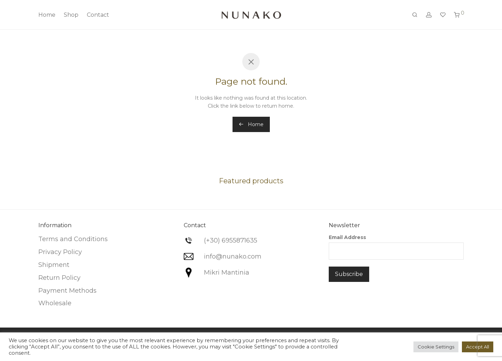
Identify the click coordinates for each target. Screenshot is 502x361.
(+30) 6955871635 (230, 240)
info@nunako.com (232, 256)
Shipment (53, 265)
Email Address (347, 237)
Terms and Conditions (73, 239)
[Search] (415, 15)
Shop (71, 14)
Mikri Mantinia (226, 272)
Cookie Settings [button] (436, 347)
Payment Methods (67, 290)
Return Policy (59, 278)
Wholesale (54, 303)
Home (46, 14)
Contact (98, 14)
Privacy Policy (60, 252)
